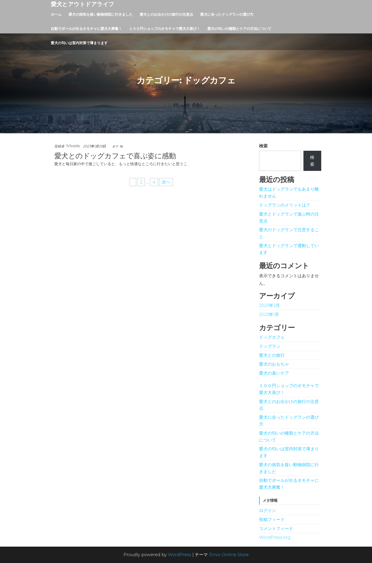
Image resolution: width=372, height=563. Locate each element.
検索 (263, 146)
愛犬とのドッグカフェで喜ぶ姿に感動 (115, 155)
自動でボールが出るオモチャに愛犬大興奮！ (86, 28)
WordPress (179, 554)
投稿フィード (272, 519)
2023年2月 (269, 305)
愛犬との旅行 (272, 355)
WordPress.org (274, 537)
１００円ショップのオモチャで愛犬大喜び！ (164, 28)
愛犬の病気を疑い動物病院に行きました (101, 14)
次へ (166, 182)
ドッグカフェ (272, 337)
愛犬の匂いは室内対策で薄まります (79, 43)
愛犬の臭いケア (274, 373)
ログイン (267, 510)
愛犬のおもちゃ (274, 364)
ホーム (56, 14)
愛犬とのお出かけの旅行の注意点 (166, 14)
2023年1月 (269, 314)
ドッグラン (269, 346)
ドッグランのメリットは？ (284, 205)
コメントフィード (276, 528)
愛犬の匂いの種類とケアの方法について (239, 28)
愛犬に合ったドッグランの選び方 (227, 14)
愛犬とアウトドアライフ (82, 4)
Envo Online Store (229, 554)
